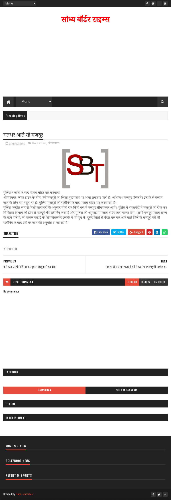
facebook (159, 282)
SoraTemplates (24, 494)
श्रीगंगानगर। (54, 143)
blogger (132, 282)
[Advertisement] (85, 61)
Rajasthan (39, 143)
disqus (145, 282)
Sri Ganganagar (126, 390)
